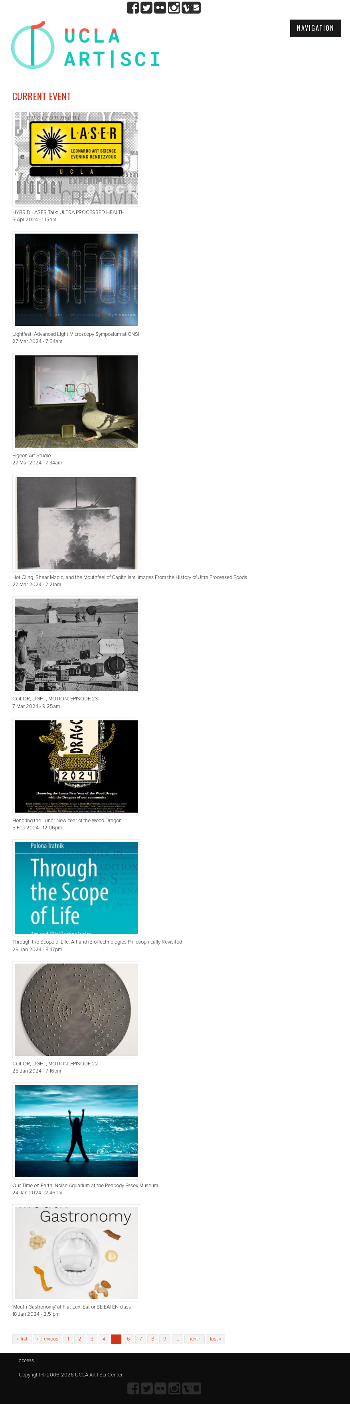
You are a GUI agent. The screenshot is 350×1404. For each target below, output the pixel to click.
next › (194, 1339)
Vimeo (187, 8)
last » (215, 1339)
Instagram (174, 8)
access (26, 1360)
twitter (146, 8)
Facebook (133, 8)
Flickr (160, 8)
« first (22, 1339)
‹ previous (47, 1339)
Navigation (315, 28)
